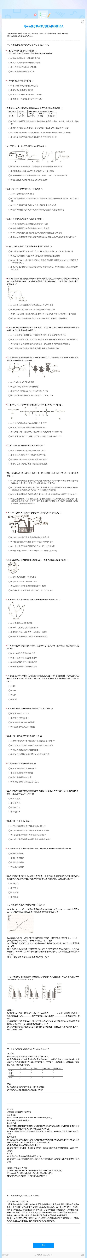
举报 (82, 1255)
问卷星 (39, 1255)
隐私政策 (5, 1255)
